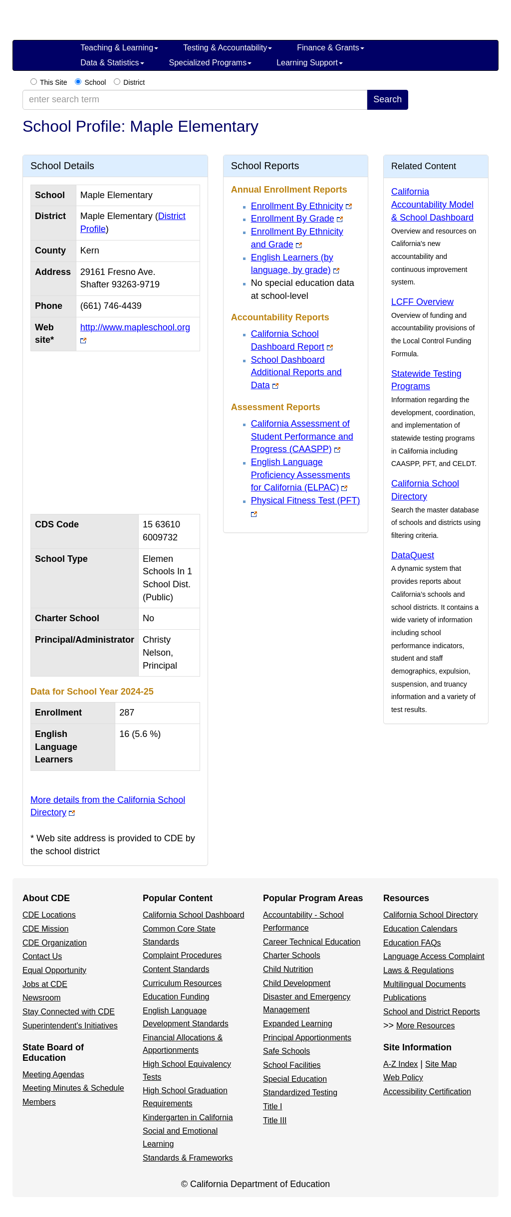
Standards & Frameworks (188, 1158)
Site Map (441, 1064)
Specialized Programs (210, 62)
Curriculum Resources (182, 983)
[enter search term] (194, 100)
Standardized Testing (300, 1092)
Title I (272, 1106)
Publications (404, 997)
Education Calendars (420, 929)
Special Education (295, 1079)
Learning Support (309, 62)
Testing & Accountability (227, 47)
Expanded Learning (297, 1023)
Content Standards (176, 969)
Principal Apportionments (307, 1037)
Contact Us (42, 956)
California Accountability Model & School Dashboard (432, 204)
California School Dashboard (194, 915)
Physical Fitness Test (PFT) (305, 500)
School (95, 82)
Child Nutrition (288, 969)
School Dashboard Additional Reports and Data (296, 372)
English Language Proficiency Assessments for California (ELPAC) (300, 474)
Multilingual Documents (424, 984)
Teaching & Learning (119, 47)
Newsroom (41, 997)
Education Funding (176, 996)
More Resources (425, 1025)
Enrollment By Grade (292, 219)
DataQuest (412, 555)
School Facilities (292, 1065)
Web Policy (403, 1077)
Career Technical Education (311, 942)
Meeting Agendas (53, 1074)
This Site (53, 82)
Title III (274, 1120)
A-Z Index (400, 1064)
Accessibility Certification (427, 1091)
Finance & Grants (330, 47)
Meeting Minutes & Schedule (73, 1088)
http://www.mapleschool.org (135, 327)
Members (39, 1102)
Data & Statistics (112, 62)
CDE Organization (54, 943)
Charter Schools (291, 955)
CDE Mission (45, 929)
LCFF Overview (422, 302)
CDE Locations (49, 915)
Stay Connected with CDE (68, 1011)
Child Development (296, 983)
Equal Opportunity (54, 970)
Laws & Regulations (418, 970)
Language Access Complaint (434, 956)
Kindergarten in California (188, 1117)
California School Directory (430, 915)
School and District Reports (431, 1011)
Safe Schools (286, 1051)
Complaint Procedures (182, 955)
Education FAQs (412, 943)
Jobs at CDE (44, 984)
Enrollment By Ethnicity (297, 206)
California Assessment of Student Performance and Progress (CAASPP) (302, 436)
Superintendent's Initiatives (70, 1025)
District (134, 82)
